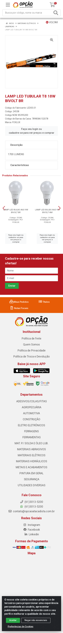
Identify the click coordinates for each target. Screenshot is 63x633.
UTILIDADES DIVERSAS (31, 485)
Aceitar (13, 620)
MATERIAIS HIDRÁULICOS (31, 461)
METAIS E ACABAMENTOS (31, 467)
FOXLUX (16, 122)
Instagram (31, 524)
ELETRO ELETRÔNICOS (31, 425)
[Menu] (8, 5)
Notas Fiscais (19, 308)
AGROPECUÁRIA (31, 407)
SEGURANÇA (31, 479)
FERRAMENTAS (31, 437)
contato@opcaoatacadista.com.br (31, 511)
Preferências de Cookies (20, 626)
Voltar (52, 22)
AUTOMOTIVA (31, 413)
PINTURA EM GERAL (31, 473)
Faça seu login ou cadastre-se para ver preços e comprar (31, 131)
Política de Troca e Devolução (31, 356)
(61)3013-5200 (31, 506)
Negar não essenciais (36, 620)
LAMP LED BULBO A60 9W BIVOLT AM (47, 211)
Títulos (44, 302)
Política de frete (31, 338)
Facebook (31, 529)
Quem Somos (31, 344)
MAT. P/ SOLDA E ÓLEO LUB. (31, 443)
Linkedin (31, 534)
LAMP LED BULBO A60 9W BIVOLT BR (15, 211)
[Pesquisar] (56, 12)
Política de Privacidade (32, 350)
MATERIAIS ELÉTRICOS (31, 455)
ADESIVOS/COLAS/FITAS (31, 401)
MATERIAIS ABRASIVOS (31, 449)
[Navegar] (3, 208)
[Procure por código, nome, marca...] (27, 12)
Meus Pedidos (19, 302)
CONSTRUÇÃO (31, 419)
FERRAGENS (31, 431)
